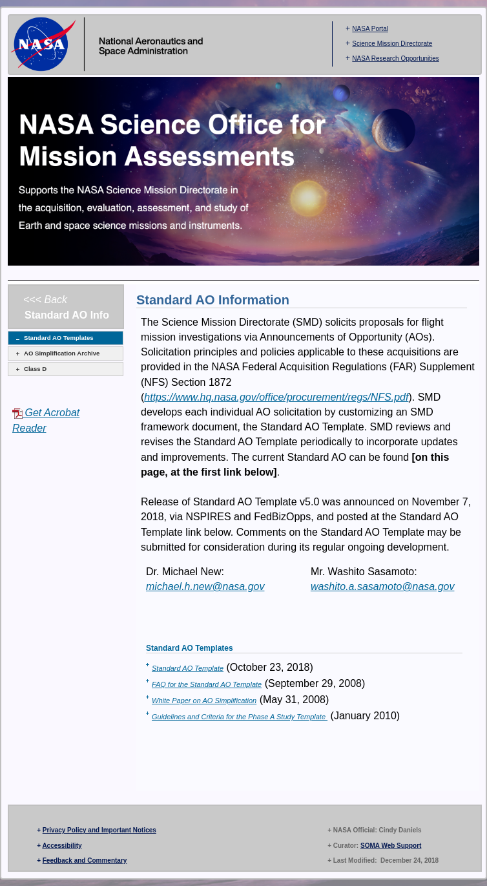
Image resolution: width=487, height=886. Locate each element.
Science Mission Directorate (392, 43)
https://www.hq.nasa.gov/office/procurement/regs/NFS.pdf (276, 397)
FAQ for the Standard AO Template (207, 684)
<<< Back (45, 299)
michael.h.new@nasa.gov (205, 586)
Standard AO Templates (59, 337)
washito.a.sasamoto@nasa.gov (383, 586)
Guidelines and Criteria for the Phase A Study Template (239, 717)
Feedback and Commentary (85, 860)
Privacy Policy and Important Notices (99, 830)
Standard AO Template (187, 668)
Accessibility (61, 845)
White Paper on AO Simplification (204, 700)
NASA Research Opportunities (395, 58)
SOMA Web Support (390, 845)
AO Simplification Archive (61, 353)
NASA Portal (370, 28)
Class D (35, 368)
